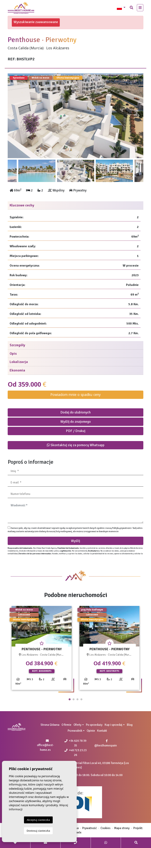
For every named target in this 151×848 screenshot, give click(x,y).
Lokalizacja (19, 362)
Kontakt (102, 730)
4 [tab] (81, 699)
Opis (13, 353)
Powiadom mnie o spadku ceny (75, 394)
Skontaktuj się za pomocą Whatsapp (75, 445)
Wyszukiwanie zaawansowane (36, 22)
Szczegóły (17, 345)
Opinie (91, 730)
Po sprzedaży (94, 725)
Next (138, 115)
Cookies (105, 828)
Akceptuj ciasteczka (38, 820)
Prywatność (89, 828)
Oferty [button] (77, 725)
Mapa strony (122, 828)
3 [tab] (77, 699)
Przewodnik (75, 730)
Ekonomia (17, 370)
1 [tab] (70, 699)
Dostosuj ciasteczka (38, 830)
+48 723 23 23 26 (75, 752)
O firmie (66, 725)
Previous (12, 115)
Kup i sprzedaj (113, 725)
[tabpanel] (42, 649)
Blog (130, 725)
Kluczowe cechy (22, 205)
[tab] (75, 205)
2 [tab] (74, 699)
